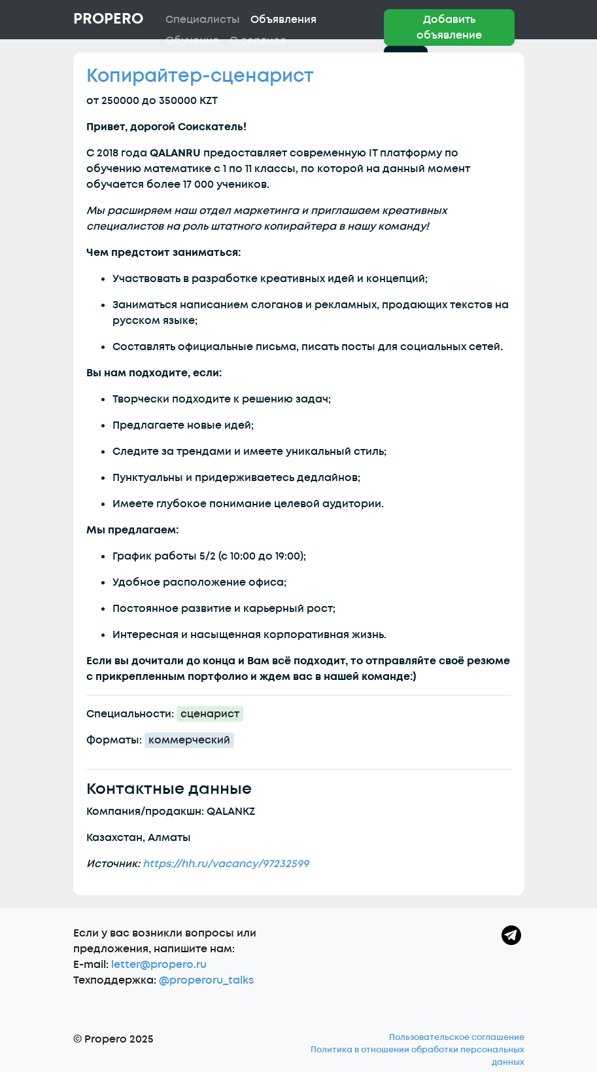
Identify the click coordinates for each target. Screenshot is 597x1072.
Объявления (283, 19)
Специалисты (202, 19)
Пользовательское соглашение (456, 1037)
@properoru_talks (206, 980)
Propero (108, 19)
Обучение (192, 40)
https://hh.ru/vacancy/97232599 (226, 864)
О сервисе (258, 40)
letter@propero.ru (159, 964)
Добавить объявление (449, 27)
